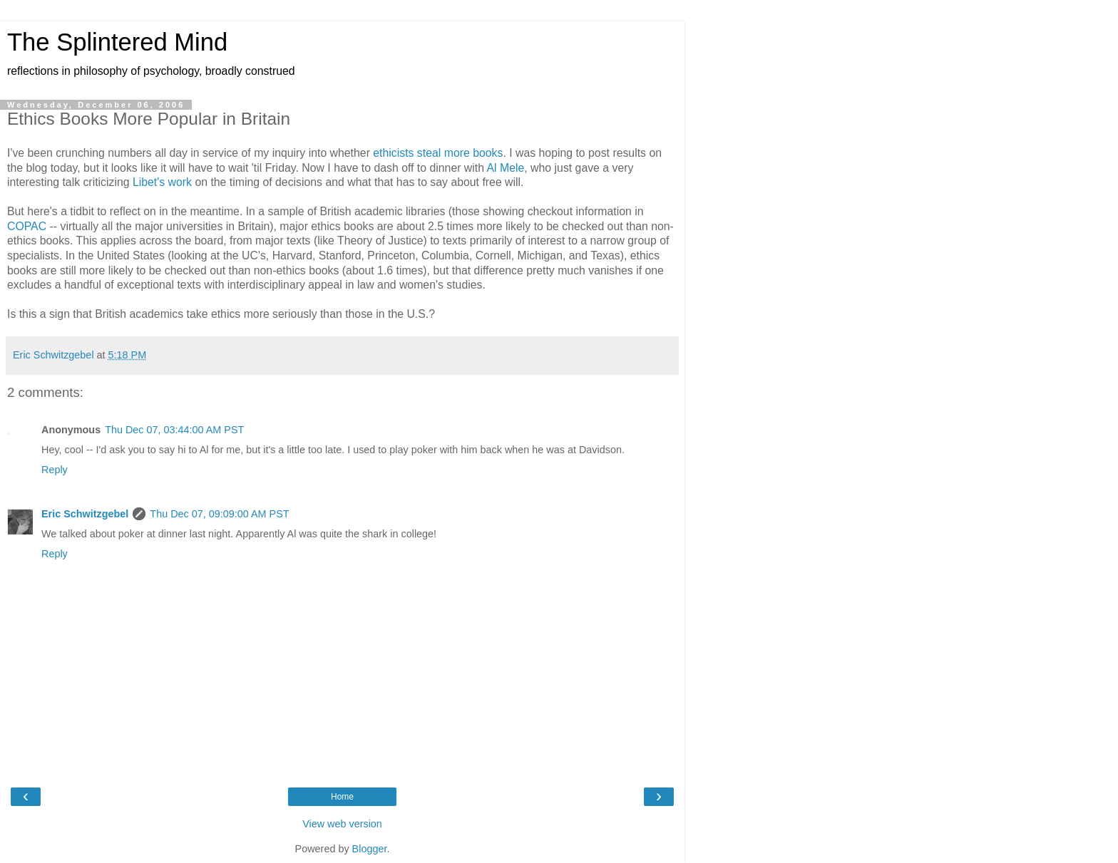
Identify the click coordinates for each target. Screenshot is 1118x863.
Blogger (369, 848)
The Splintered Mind (117, 42)
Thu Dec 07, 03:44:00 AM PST (174, 429)
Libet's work (162, 182)
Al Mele (506, 168)
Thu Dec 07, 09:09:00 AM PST (219, 514)
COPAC (26, 226)
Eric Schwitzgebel (84, 514)
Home (342, 797)
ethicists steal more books (438, 153)
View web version (342, 824)
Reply (54, 469)
